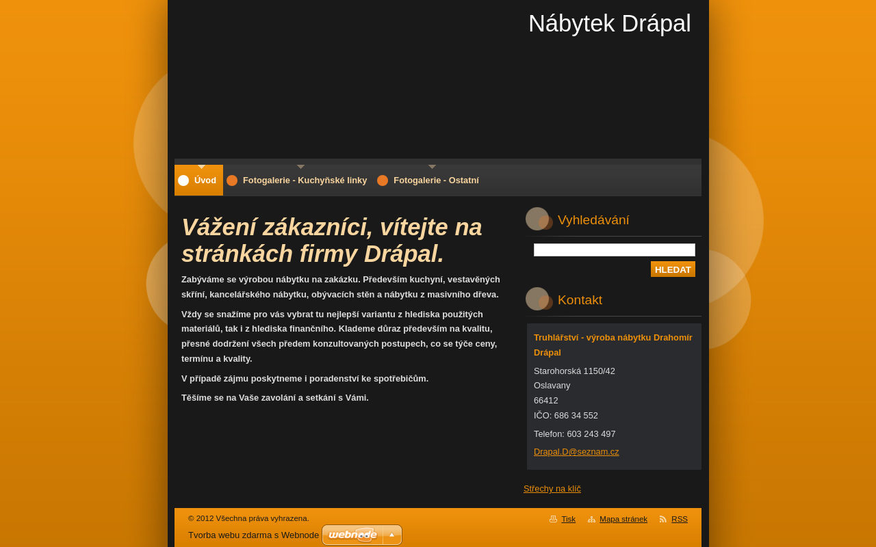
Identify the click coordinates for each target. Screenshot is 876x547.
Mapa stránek (623, 519)
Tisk (568, 519)
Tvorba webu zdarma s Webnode (253, 535)
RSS (679, 519)
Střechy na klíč (552, 488)
